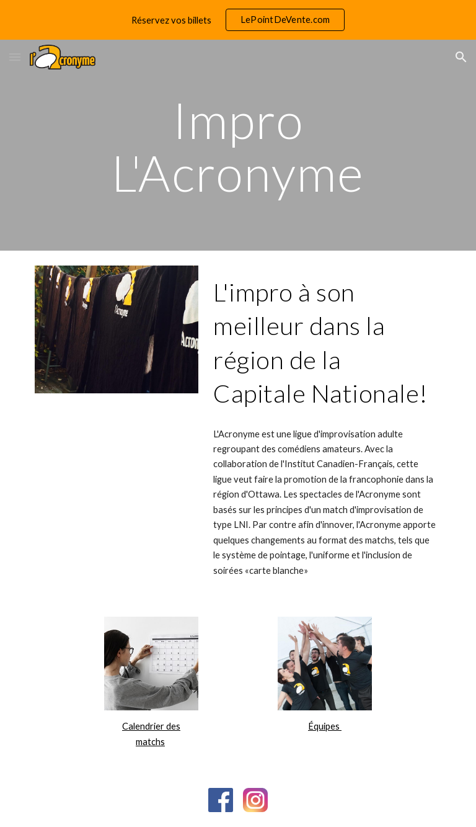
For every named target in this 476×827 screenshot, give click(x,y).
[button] (15, 57)
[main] (237, 145)
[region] (238, 20)
